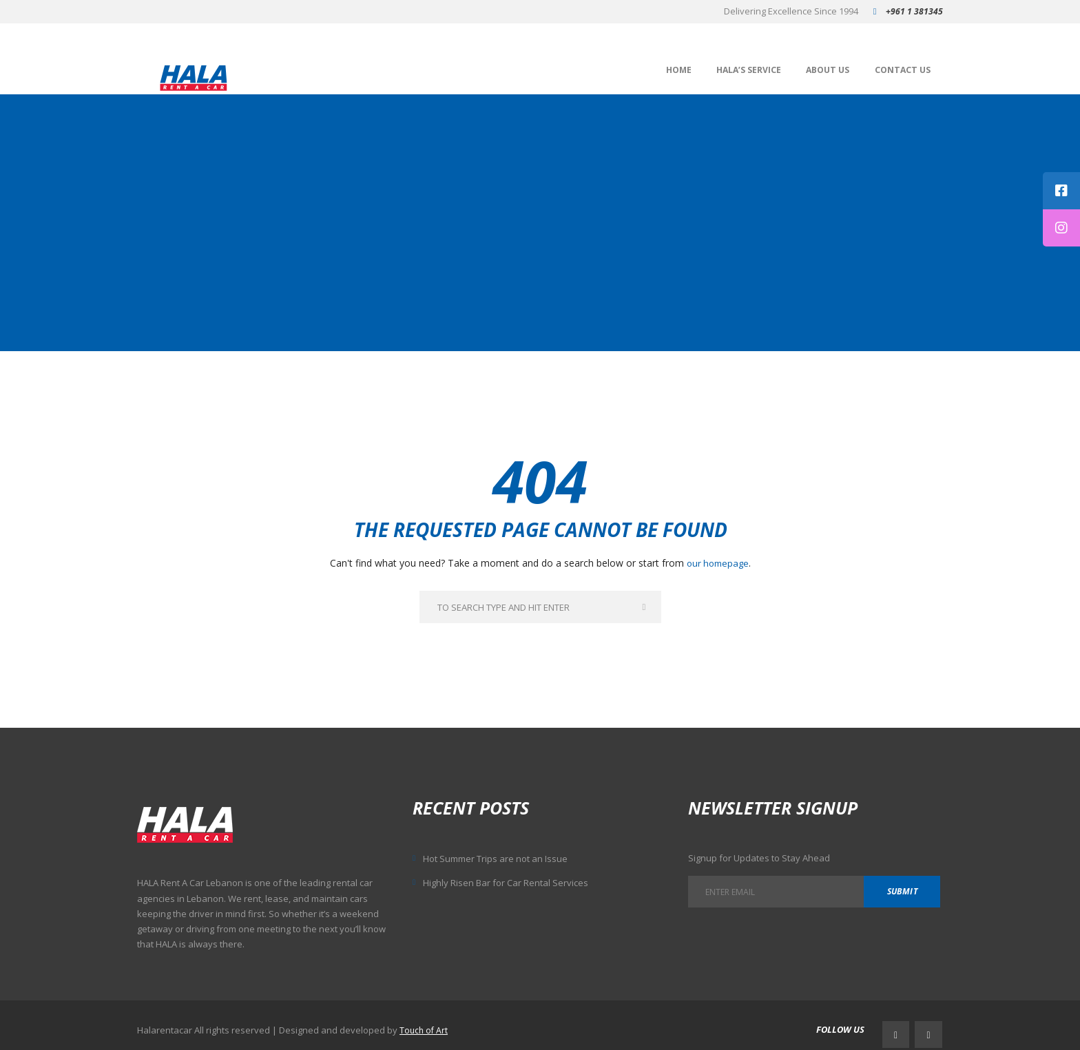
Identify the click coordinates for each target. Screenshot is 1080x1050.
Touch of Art (424, 1024)
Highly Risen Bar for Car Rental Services (514, 882)
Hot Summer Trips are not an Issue (505, 858)
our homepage (718, 560)
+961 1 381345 (914, 11)
